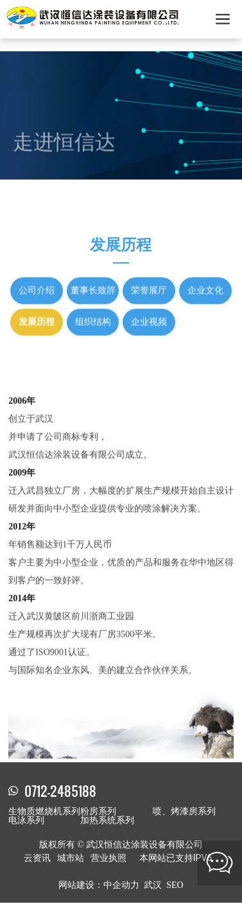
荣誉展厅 (149, 269)
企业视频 (149, 300)
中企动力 (121, 885)
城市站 (70, 858)
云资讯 (37, 858)
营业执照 (108, 858)
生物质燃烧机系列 (44, 811)
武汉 (153, 885)
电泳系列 (26, 820)
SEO (174, 885)
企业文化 (205, 269)
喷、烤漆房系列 (184, 811)
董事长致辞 (93, 269)
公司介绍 (37, 269)
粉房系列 (98, 811)
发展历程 (37, 300)
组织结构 (93, 300)
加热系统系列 (107, 820)
